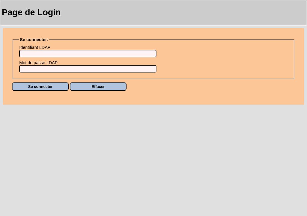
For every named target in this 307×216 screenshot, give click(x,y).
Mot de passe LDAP (38, 62)
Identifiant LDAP (34, 47)
